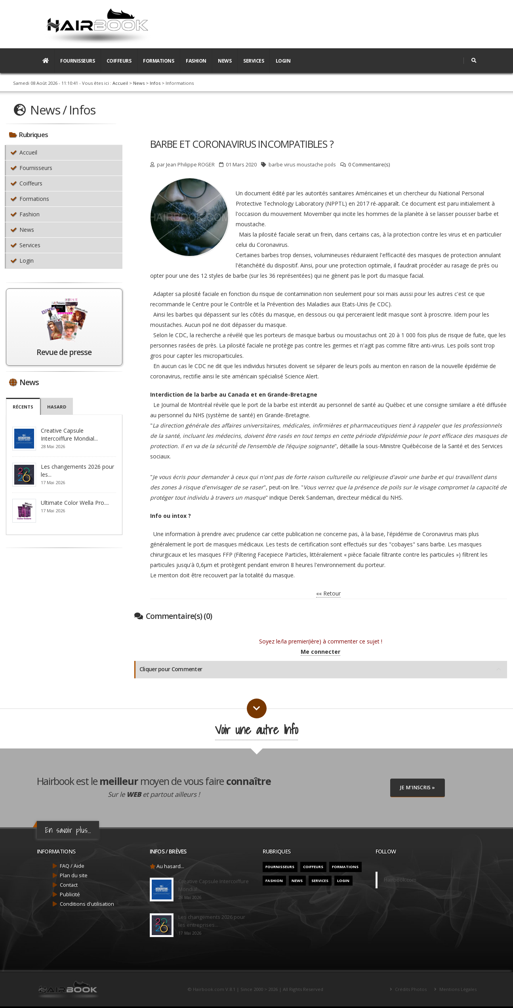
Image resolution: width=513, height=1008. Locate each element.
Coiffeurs (119, 60)
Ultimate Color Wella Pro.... (75, 502)
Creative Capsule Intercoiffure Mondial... (69, 434)
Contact (69, 885)
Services (253, 60)
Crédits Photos (410, 989)
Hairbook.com (400, 879)
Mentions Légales (457, 989)
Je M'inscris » (417, 787)
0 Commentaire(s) (369, 164)
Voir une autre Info (256, 730)
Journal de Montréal (186, 405)
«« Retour (328, 593)
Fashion (196, 60)
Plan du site (74, 875)
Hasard (56, 407)
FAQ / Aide (72, 866)
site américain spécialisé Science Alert (269, 376)
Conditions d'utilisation (87, 904)
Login (283, 60)
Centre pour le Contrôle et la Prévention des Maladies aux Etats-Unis (280, 304)
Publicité (70, 894)
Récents (23, 407)
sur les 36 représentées (281, 275)
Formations (158, 60)
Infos (155, 83)
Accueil (120, 83)
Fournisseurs (77, 60)
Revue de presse (64, 352)
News (224, 60)
